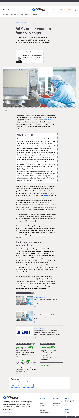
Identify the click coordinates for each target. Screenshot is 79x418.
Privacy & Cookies (34, 416)
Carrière (35, 14)
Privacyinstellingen (45, 412)
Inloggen (76, 1)
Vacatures (41, 1)
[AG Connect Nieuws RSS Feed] (66, 404)
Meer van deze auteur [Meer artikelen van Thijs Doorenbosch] (28, 61)
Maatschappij (14, 14)
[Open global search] (8, 9)
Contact (42, 405)
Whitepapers (49, 1)
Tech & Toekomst (25, 14)
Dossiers (12, 1)
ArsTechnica (48, 195)
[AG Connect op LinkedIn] (68, 401)
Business (5, 14)
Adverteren (65, 1)
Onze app (42, 410)
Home (6, 1)
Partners (72, 1)
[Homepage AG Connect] (39, 9)
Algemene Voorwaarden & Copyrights (20, 416)
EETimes (49, 120)
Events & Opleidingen (21, 1)
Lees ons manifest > (7, 412)
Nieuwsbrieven (32, 1)
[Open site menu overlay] (3, 9)
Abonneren (57, 1)
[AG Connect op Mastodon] (71, 401)
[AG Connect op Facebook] (73, 401)
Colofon (42, 408)
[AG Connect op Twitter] (66, 401)
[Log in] (53, 9)
